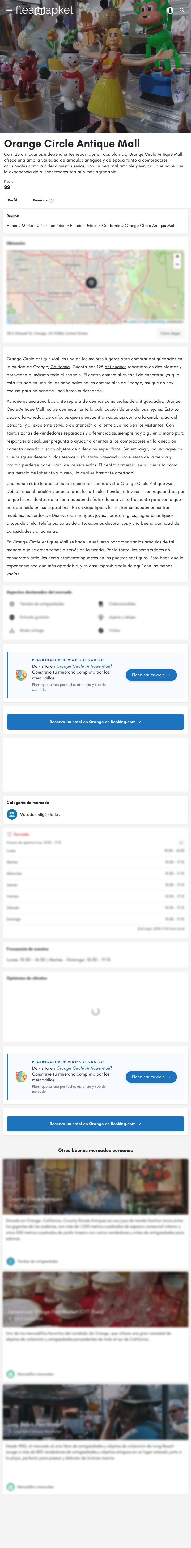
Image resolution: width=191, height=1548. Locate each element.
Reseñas (43, 200)
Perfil (12, 200)
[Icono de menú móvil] (9, 10)
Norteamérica (53, 225)
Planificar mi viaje (151, 674)
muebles (15, 515)
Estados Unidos (83, 225)
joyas (100, 515)
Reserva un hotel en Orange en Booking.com (93, 721)
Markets (29, 225)
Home (12, 225)
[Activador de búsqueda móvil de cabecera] (182, 10)
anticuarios (115, 366)
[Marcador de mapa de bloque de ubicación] (91, 282)
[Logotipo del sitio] (45, 10)
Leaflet (130, 322)
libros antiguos (121, 515)
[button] (95, 287)
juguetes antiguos (155, 515)
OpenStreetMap (154, 322)
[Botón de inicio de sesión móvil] (170, 10)
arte (82, 523)
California (111, 225)
